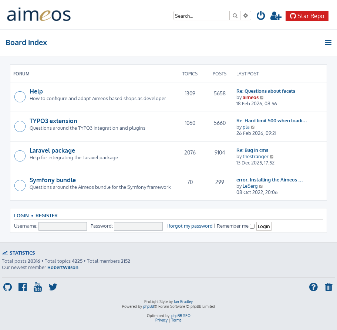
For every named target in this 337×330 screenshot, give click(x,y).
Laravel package (52, 150)
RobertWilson (62, 267)
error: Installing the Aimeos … (269, 179)
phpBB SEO (181, 315)
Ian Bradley (183, 301)
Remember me (236, 225)
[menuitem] (261, 17)
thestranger (256, 156)
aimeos (251, 97)
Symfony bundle (53, 180)
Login (21, 215)
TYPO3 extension (53, 121)
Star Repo (307, 16)
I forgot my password (189, 225)
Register (47, 215)
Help (36, 91)
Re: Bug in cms (252, 150)
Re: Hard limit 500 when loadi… (271, 120)
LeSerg (250, 186)
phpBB (148, 306)
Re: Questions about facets (265, 91)
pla (246, 126)
